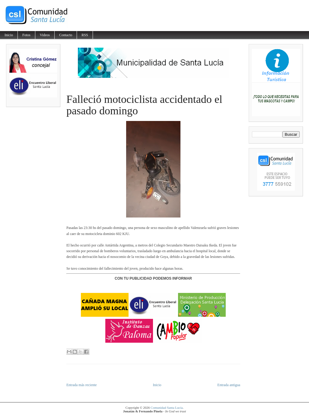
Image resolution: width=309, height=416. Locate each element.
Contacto (65, 35)
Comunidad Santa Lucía (167, 407)
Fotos (26, 35)
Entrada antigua (228, 385)
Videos (45, 35)
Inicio (9, 35)
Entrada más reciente (81, 385)
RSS (84, 35)
